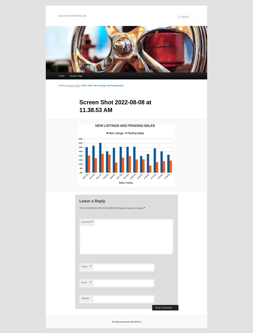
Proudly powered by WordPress (126, 322)
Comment (87, 222)
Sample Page (76, 76)
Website (85, 298)
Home (62, 76)
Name (86, 266)
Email (86, 282)
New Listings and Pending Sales (109, 85)
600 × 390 (87, 85)
